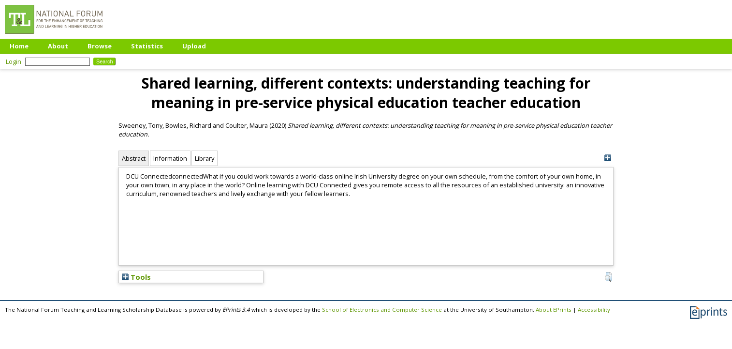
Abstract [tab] (134, 158)
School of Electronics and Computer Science (382, 309)
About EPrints (553, 309)
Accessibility (594, 309)
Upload (194, 46)
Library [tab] (204, 158)
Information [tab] (170, 158)
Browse (100, 46)
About (58, 46)
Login (13, 61)
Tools (136, 277)
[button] (608, 277)
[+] (607, 158)
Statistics (147, 46)
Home (19, 46)
